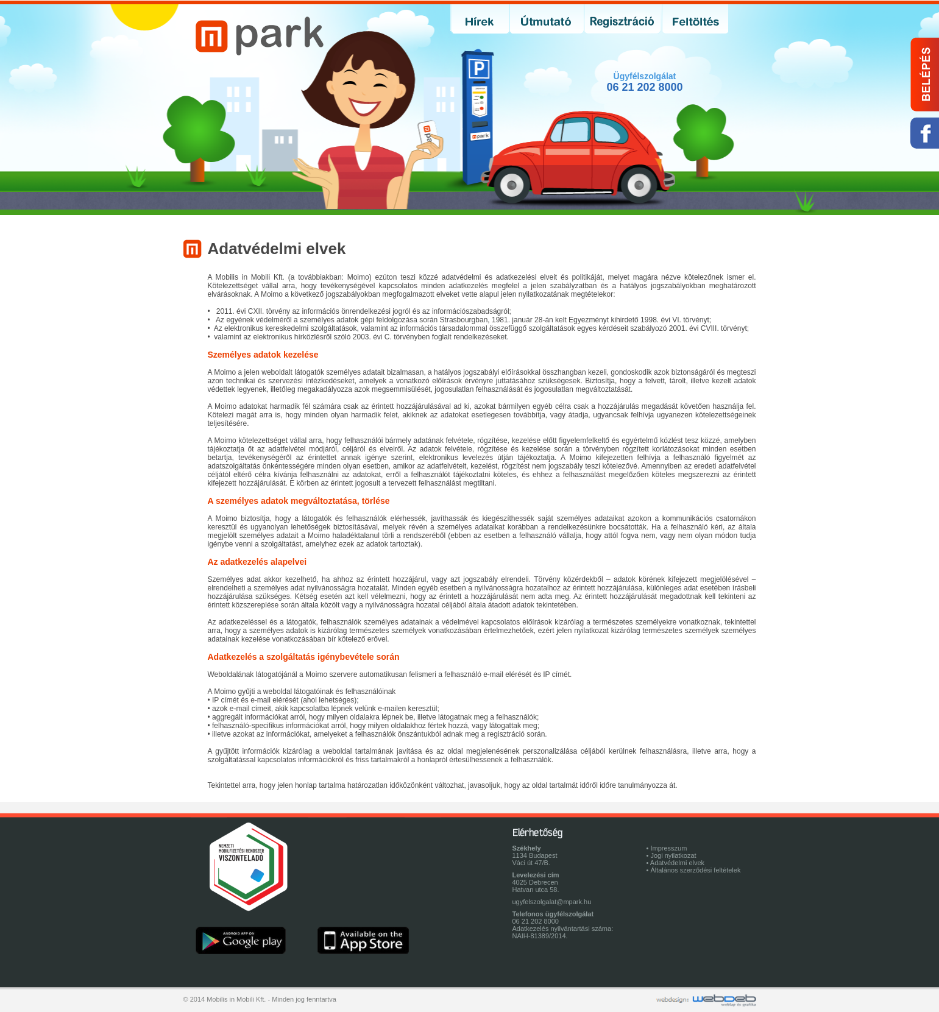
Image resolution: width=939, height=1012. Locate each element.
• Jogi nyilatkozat (671, 855)
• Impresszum (667, 848)
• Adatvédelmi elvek (676, 862)
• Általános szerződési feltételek (694, 870)
